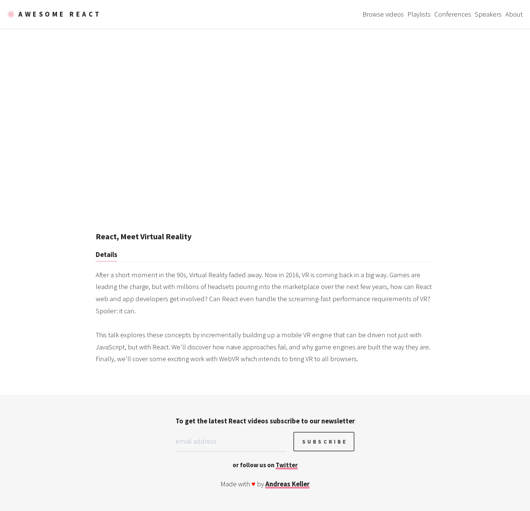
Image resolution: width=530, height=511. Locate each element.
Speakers (488, 14)
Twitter (287, 465)
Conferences (452, 14)
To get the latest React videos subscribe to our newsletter (265, 421)
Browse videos (383, 14)
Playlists (419, 14)
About (514, 14)
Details (106, 254)
